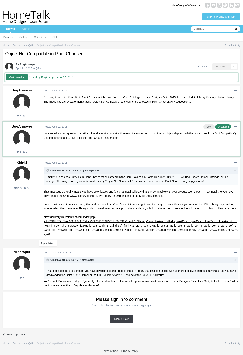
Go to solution (16, 77)
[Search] (211, 29)
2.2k (18, 187)
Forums (8, 37)
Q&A (38, 68)
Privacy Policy (129, 351)
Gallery (23, 37)
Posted (55, 90)
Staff (55, 37)
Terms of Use (110, 351)
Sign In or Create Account (221, 16)
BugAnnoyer (28, 64)
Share (203, 66)
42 (26, 187)
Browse (10, 30)
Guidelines (40, 37)
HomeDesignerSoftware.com (186, 5)
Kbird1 (21, 162)
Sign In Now (121, 318)
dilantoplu (22, 252)
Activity (26, 28)
